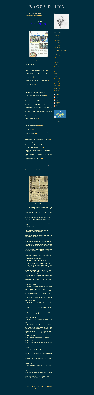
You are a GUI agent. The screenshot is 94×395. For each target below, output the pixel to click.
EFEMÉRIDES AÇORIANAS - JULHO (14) (36, 171)
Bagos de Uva (57, 100)
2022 (56, 37)
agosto (58, 45)
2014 (56, 76)
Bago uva (56, 96)
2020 (56, 66)
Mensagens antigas (48, 386)
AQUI (50, 139)
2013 (56, 78)
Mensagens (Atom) (33, 388)
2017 (56, 71)
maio (58, 55)
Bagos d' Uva (47, 6)
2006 (56, 90)
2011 (56, 81)
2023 (56, 35)
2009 (56, 85)
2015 (56, 74)
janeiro (58, 62)
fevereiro (58, 60)
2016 (56, 73)
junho (58, 54)
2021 (56, 64)
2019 (56, 68)
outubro (58, 42)
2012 (56, 80)
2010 (56, 83)
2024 (56, 33)
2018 (56, 69)
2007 (56, 88)
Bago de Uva (57, 94)
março (58, 59)
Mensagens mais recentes (30, 386)
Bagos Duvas (57, 99)
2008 (56, 86)
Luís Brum (56, 106)
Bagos (56, 105)
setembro (58, 43)
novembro (59, 40)
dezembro (59, 38)
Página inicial (40, 386)
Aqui (42, 89)
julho (58, 47)
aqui (32, 17)
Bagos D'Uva (57, 97)
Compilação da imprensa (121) (33, 15)
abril (57, 57)
